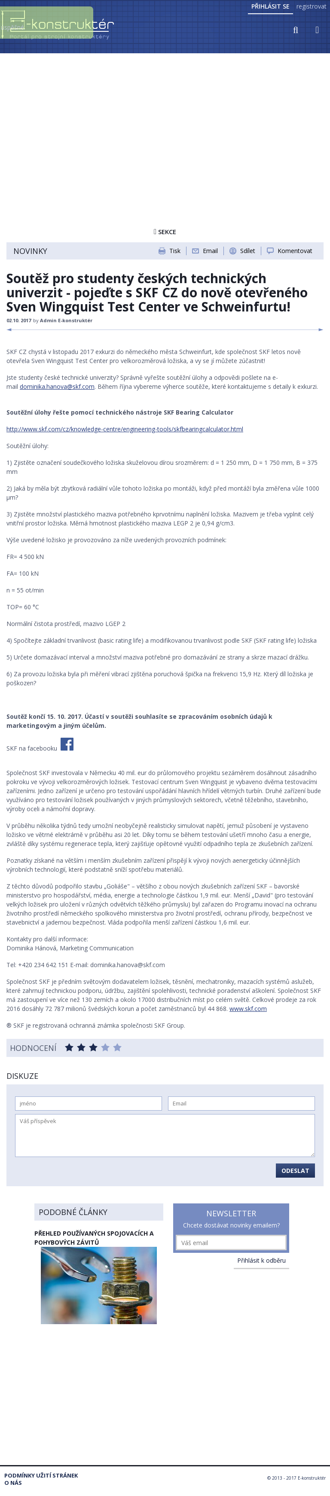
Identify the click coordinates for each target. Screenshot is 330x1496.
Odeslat (295, 1170)
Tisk (174, 251)
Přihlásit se (270, 6)
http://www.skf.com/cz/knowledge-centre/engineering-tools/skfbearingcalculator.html (124, 429)
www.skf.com (248, 1008)
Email (210, 251)
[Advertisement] (165, 119)
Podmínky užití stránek (41, 1475)
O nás (13, 1483)
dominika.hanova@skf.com (57, 386)
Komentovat (295, 251)
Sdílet (247, 251)
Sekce (165, 231)
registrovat (311, 6)
